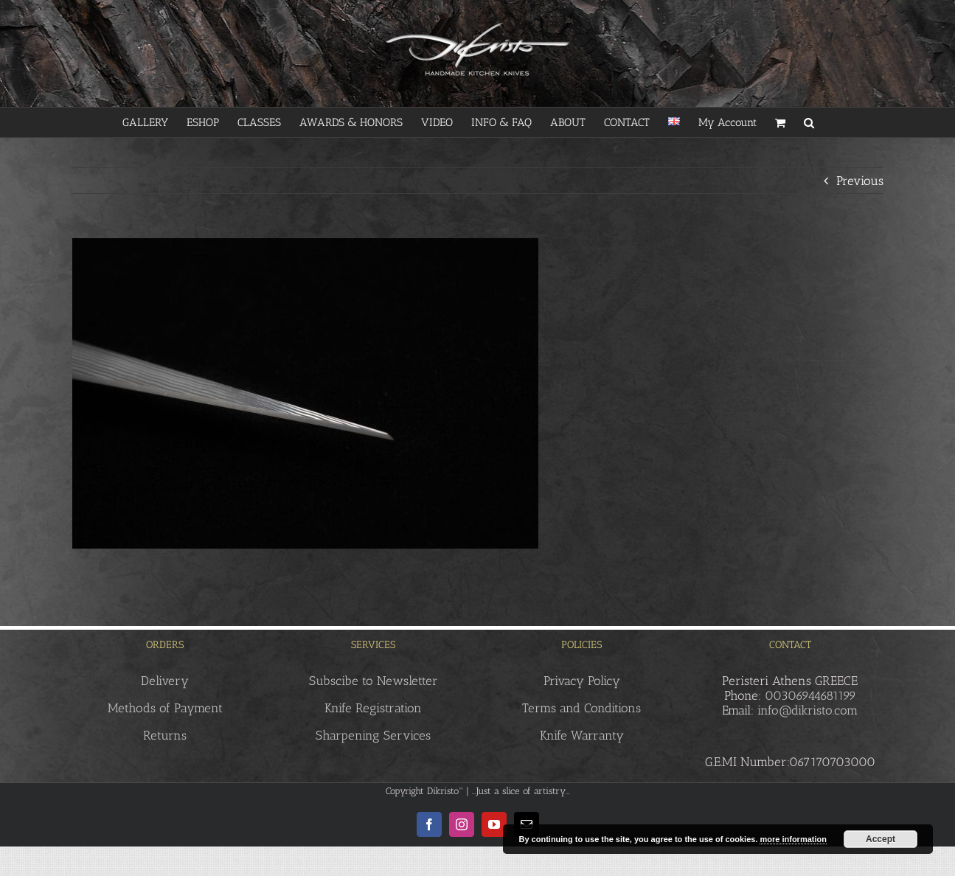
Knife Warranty (582, 735)
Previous (859, 180)
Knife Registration (373, 708)
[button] (809, 122)
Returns (165, 735)
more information (793, 839)
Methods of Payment (165, 708)
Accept (880, 839)
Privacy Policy (582, 680)
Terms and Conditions (581, 708)
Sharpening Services (373, 735)
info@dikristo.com (807, 710)
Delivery (165, 680)
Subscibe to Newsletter (373, 680)
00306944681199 (810, 695)
